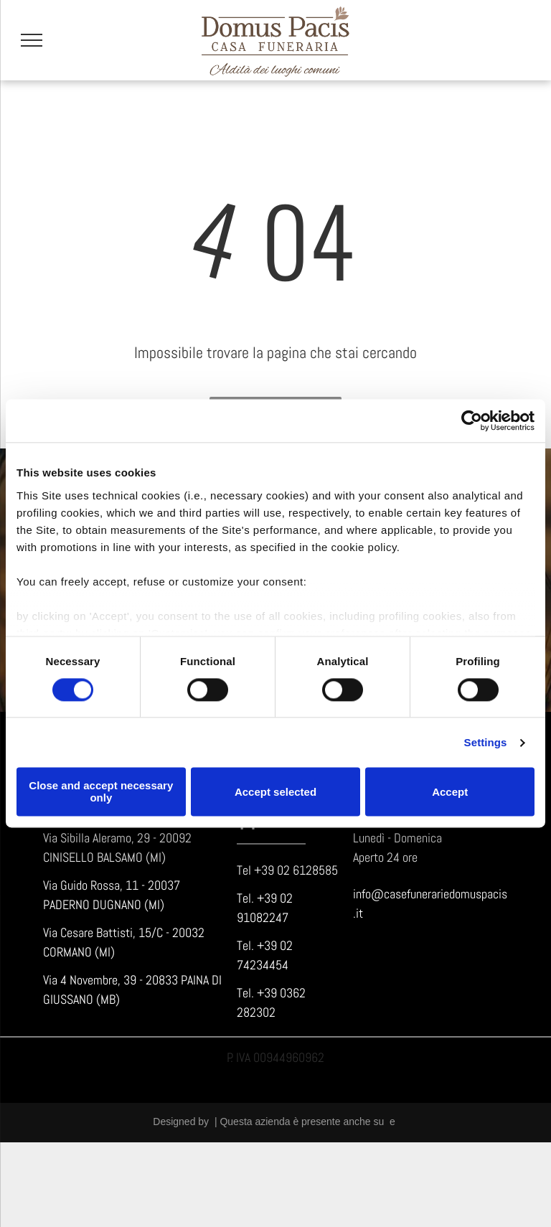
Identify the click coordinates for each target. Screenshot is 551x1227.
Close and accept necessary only (101, 792)
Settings (485, 742)
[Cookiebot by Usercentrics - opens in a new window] (471, 420)
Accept (450, 792)
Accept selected (275, 792)
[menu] (31, 40)
